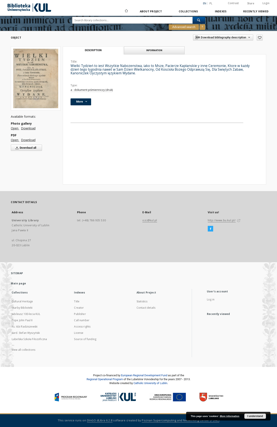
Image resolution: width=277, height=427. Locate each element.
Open (15, 128)
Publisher (80, 314)
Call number (81, 320)
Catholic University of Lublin (150, 383)
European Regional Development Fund (144, 375)
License (78, 333)
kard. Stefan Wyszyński (26, 333)
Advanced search (183, 27)
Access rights (82, 326)
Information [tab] (154, 50)
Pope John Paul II (22, 320)
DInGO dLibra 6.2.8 (100, 420)
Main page (18, 283)
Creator (79, 308)
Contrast (233, 3)
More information (229, 416)
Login (266, 3)
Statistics (142, 301)
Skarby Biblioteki (22, 308)
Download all (25, 148)
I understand (255, 416)
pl (211, 3)
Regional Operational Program (105, 379)
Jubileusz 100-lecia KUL (26, 314)
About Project (151, 11)
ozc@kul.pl (149, 220)
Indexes (221, 11)
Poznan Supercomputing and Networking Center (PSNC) (180, 420)
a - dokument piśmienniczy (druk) (92, 90)
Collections (188, 11)
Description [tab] (93, 50)
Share (250, 3)
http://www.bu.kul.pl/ (222, 220)
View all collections (23, 350)
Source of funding (85, 339)
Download (28, 128)
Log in (210, 299)
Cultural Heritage (22, 301)
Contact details (146, 308)
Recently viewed (256, 11)
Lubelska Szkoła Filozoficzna (29, 339)
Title (76, 301)
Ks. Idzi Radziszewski (24, 326)
